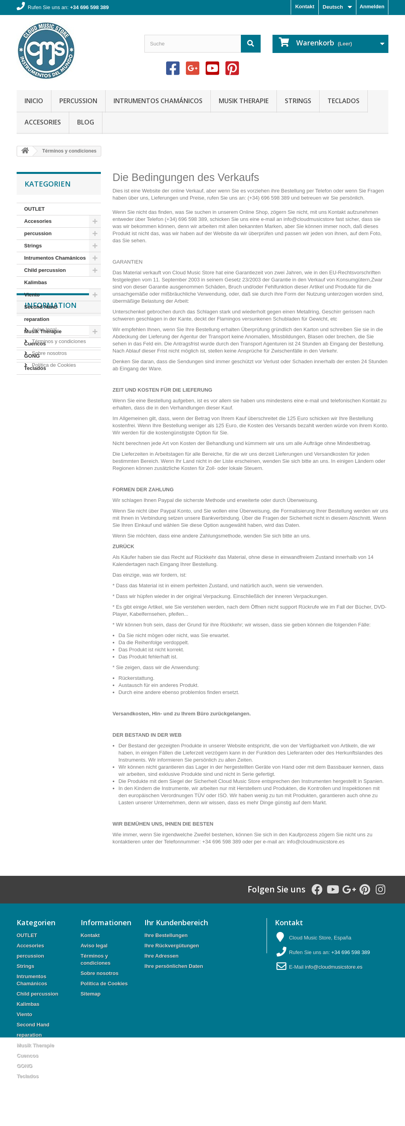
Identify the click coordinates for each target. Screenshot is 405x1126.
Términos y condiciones (58, 431)
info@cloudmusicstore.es (333, 967)
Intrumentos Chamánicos (158, 100)
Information (51, 398)
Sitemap (91, 994)
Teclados (343, 100)
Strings (298, 100)
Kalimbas (35, 282)
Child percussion (45, 270)
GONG (32, 356)
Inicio (34, 100)
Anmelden (372, 6)
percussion (78, 100)
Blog (85, 122)
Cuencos (35, 344)
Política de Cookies (53, 455)
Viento (32, 295)
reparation (36, 319)
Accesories (43, 122)
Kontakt (304, 6)
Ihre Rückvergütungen (171, 946)
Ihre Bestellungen (165, 935)
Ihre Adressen (161, 956)
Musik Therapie (244, 100)
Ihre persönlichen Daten (173, 966)
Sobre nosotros (48, 443)
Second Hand (40, 307)
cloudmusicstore (319, 842)
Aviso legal (43, 419)
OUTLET (34, 209)
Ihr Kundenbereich (176, 922)
